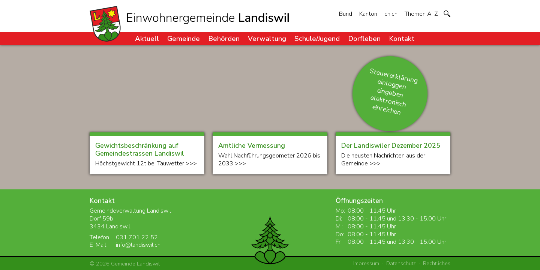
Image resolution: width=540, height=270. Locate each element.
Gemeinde (183, 38)
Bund (345, 14)
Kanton (368, 14)
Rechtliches (436, 263)
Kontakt (401, 38)
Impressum (366, 263)
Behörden (224, 38)
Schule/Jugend (317, 38)
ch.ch (391, 14)
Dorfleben (364, 38)
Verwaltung (267, 38)
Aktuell (147, 38)
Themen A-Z (421, 14)
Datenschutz (401, 263)
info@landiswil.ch (138, 245)
